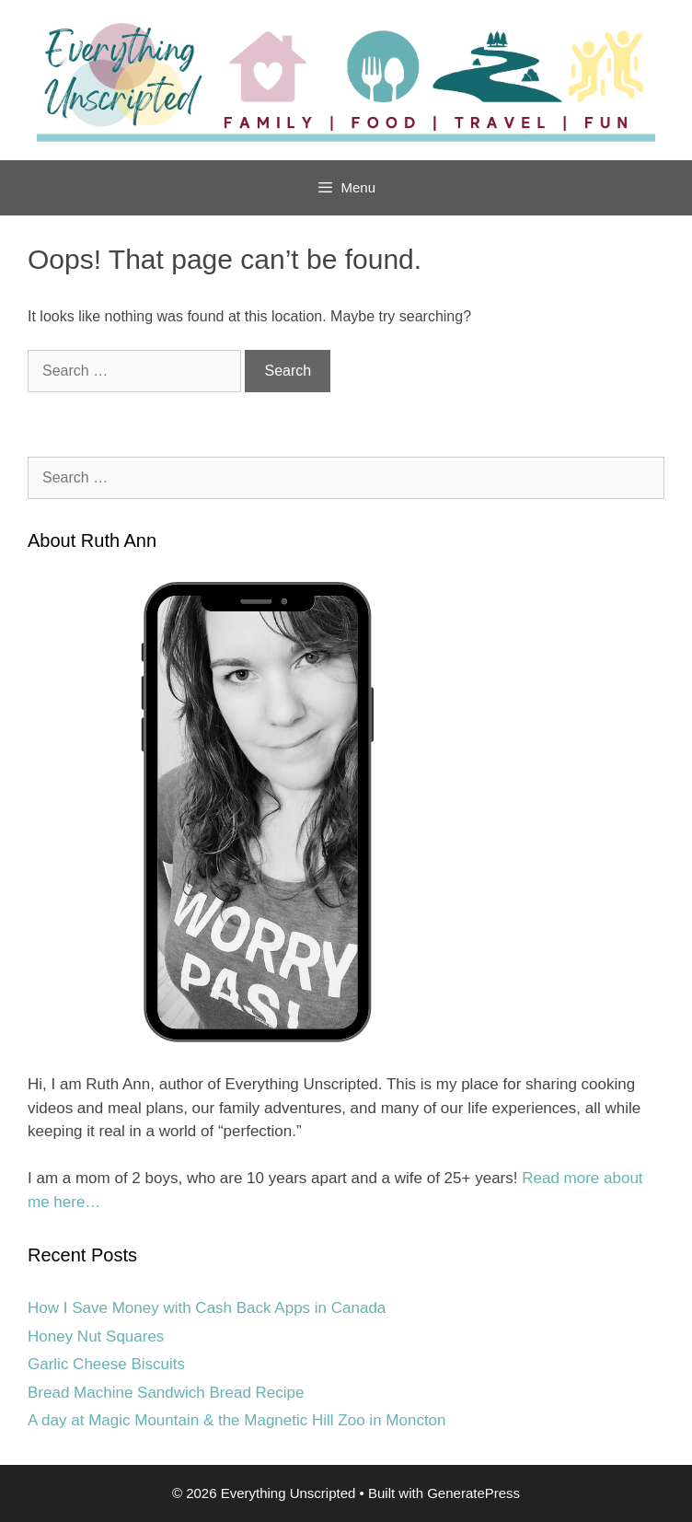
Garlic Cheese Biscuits (106, 1364)
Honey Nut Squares (96, 1336)
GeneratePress (473, 1493)
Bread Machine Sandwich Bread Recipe (166, 1392)
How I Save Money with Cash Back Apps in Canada (207, 1308)
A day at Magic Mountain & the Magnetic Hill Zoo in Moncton (237, 1420)
